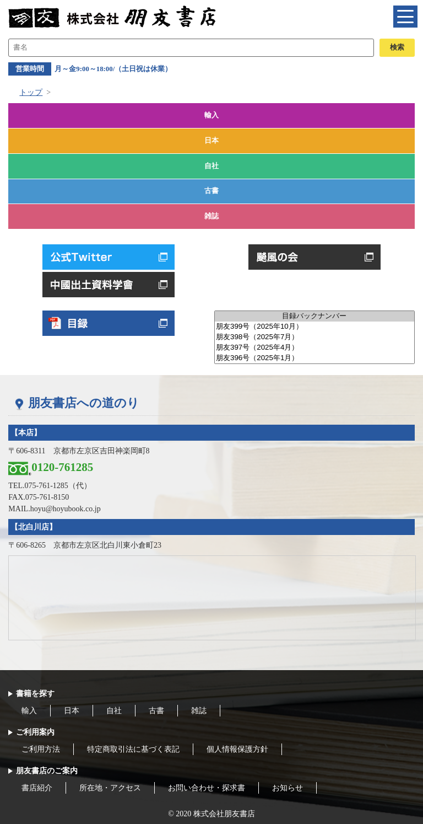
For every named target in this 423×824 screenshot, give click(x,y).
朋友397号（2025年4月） (314, 348)
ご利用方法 (40, 749)
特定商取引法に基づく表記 (133, 749)
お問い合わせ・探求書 (206, 788)
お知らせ (287, 788)
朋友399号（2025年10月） (314, 327)
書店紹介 (36, 788)
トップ (30, 92)
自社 (211, 166)
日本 (211, 141)
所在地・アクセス (110, 788)
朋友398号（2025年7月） (314, 337)
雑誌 (211, 216)
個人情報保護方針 (237, 749)
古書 (211, 191)
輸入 (211, 115)
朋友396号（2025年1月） (314, 358)
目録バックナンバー (314, 316)
